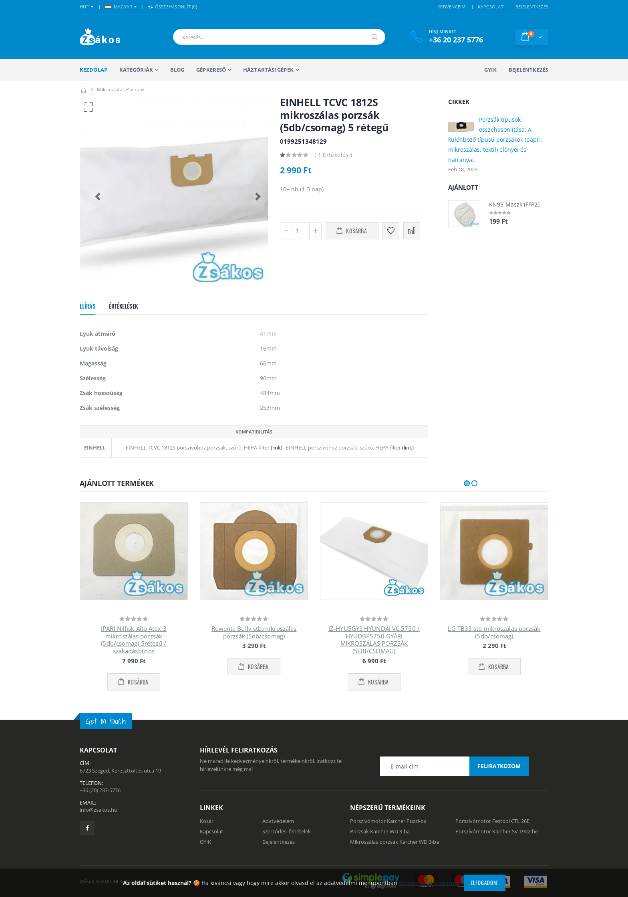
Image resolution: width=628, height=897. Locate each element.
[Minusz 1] (286, 230)
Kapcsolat (211, 831)
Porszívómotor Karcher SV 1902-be (496, 831)
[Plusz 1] (315, 230)
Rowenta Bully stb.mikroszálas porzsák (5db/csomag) (254, 632)
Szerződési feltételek (286, 831)
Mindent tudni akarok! (429, 883)
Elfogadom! (485, 883)
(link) (276, 447)
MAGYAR (119, 7)
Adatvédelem (278, 821)
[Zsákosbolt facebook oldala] (87, 828)
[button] (215, 37)
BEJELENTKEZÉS (531, 7)
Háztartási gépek (268, 69)
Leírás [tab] (87, 306)
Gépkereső (211, 69)
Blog (177, 69)
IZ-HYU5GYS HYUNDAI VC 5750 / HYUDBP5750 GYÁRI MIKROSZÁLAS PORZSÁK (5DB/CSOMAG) (374, 639)
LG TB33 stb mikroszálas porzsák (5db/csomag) (494, 632)
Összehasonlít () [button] (172, 7)
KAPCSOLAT (490, 7)
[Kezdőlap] (83, 89)
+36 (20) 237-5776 (100, 790)
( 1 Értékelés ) (333, 155)
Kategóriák (136, 69)
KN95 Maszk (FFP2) (514, 204)
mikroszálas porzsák (121, 89)
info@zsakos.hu (98, 809)
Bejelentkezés (528, 69)
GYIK (490, 69)
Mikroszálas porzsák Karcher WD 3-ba (394, 841)
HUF (84, 7)
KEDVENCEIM (451, 7)
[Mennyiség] (301, 230)
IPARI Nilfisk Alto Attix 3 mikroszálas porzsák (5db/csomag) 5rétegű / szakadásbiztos (134, 639)
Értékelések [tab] (123, 306)
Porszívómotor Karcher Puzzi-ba (388, 821)
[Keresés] (375, 36)
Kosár (206, 821)
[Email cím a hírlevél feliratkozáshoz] (454, 766)
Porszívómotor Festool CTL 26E (492, 821)
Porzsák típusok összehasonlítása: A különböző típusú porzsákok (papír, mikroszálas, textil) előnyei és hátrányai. (495, 140)
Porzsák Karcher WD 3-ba (380, 831)
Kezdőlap (93, 69)
